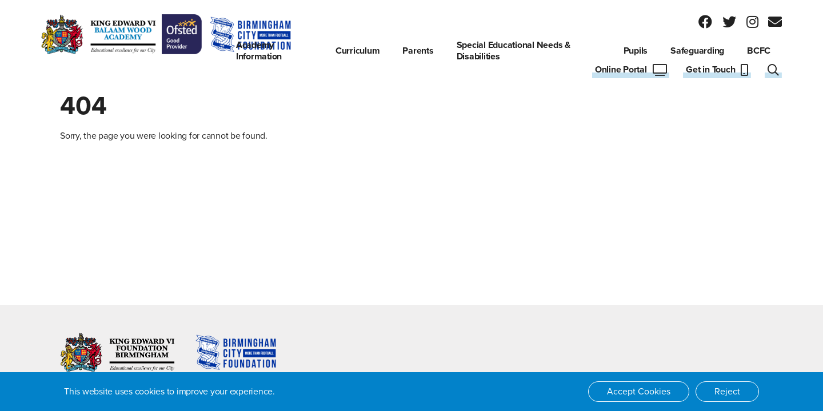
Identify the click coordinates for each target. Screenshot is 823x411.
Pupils (636, 51)
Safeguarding (697, 51)
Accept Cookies (638, 391)
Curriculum (357, 51)
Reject (727, 391)
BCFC (758, 51)
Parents (417, 51)
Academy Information (259, 50)
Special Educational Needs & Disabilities (513, 50)
